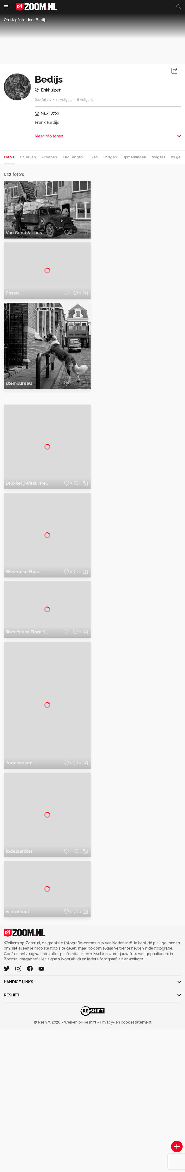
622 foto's (43, 100)
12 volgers (64, 100)
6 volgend (85, 100)
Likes (92, 157)
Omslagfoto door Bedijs (25, 20)
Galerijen (28, 157)
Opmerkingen (134, 157)
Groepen (49, 157)
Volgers (158, 157)
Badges (110, 157)
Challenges (73, 157)
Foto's (9, 157)
